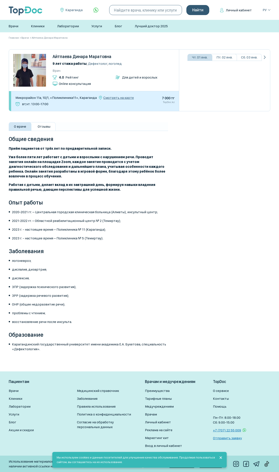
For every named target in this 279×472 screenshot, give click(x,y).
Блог (118, 26)
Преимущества (157, 391)
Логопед (115, 64)
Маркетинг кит (157, 438)
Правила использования (96, 406)
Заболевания (87, 398)
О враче (20, 126)
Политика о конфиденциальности (104, 414)
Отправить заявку (227, 438)
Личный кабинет (239, 10)
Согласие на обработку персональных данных (95, 424)
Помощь (219, 406)
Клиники (37, 26)
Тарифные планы (158, 398)
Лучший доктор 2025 (151, 26)
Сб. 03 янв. (249, 57)
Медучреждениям (159, 406)
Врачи (13, 26)
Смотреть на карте (118, 98)
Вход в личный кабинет (163, 446)
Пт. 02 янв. (224, 57)
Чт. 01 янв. (200, 57)
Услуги (97, 26)
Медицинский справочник (98, 391)
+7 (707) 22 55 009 (227, 430)
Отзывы (44, 126)
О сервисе (221, 391)
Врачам (151, 414)
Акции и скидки (21, 430)
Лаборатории (68, 26)
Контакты (221, 398)
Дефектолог (97, 64)
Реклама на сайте (158, 430)
